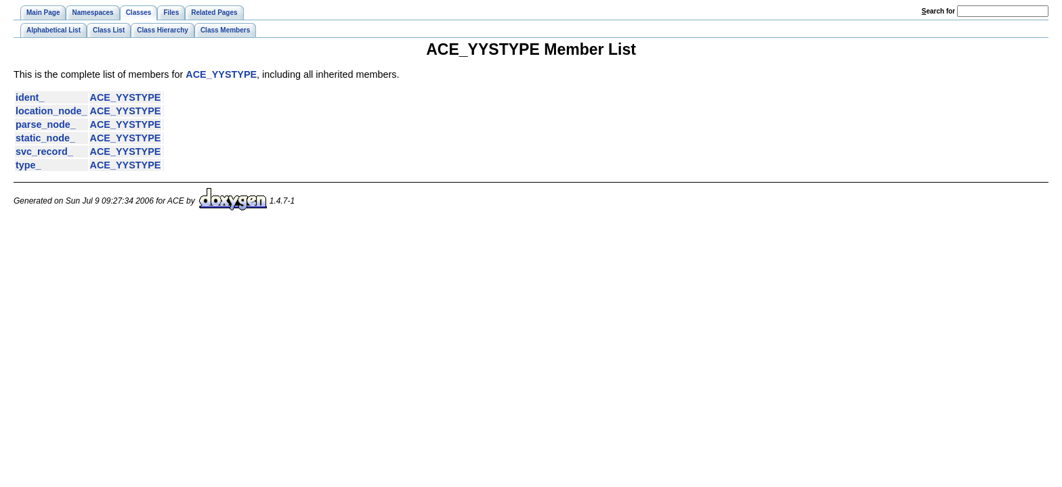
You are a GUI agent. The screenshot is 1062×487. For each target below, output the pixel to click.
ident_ (30, 97)
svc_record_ (44, 151)
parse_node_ (46, 124)
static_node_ (45, 138)
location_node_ (51, 111)
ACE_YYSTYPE (221, 74)
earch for (938, 11)
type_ (28, 165)
